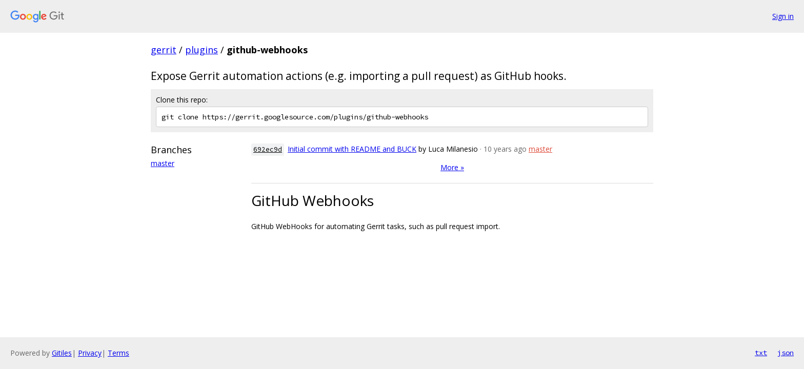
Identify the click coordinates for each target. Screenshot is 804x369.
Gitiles (62, 353)
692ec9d (267, 149)
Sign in (783, 16)
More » (452, 167)
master (162, 163)
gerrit (163, 50)
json (785, 352)
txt (761, 352)
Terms (118, 353)
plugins (201, 50)
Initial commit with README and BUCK (352, 149)
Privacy (90, 353)
